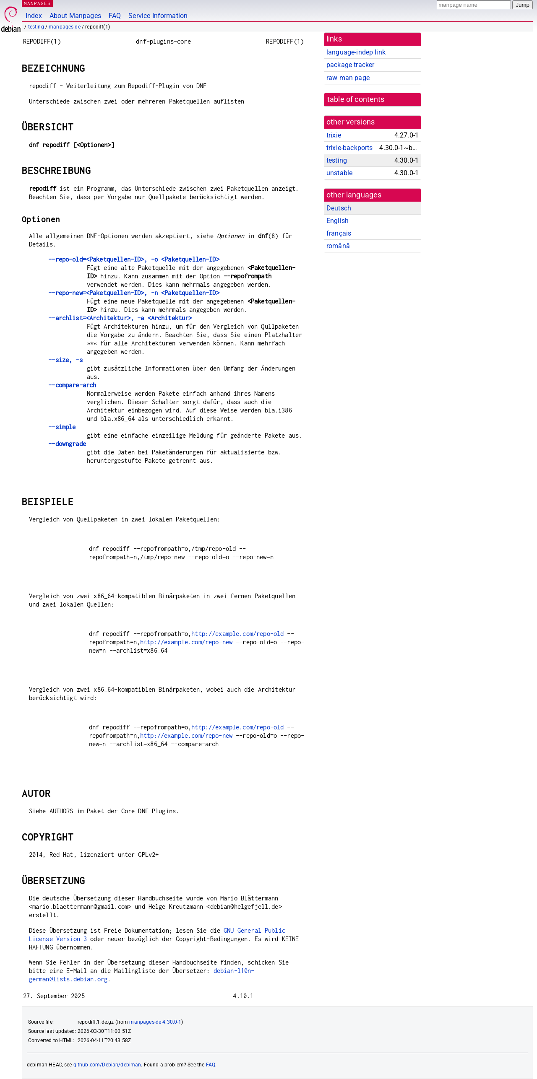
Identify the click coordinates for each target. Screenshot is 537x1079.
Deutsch (338, 208)
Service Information (158, 16)
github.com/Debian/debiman (107, 1065)
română (338, 246)
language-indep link (356, 52)
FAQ (115, 16)
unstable (339, 173)
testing (36, 27)
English (337, 221)
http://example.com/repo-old (237, 633)
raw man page (348, 78)
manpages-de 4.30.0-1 (155, 1022)
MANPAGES (37, 3)
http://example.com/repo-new (186, 642)
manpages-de (65, 27)
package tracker (350, 65)
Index (34, 16)
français (338, 233)
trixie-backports (349, 148)
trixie (333, 135)
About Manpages (75, 16)
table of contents (356, 99)
